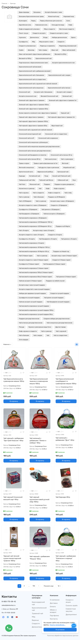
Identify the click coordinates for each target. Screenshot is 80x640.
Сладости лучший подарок (59, 293)
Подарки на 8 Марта (63, 226)
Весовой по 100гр (25, 58)
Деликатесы (34, 37)
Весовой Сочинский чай (49, 96)
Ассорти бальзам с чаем (53, 12)
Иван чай (54, 50)
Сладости (61, 42)
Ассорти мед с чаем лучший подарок (32, 285)
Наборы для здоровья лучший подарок (32, 293)
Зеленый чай (67, 96)
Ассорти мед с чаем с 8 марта (43, 230)
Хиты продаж (23, 340)
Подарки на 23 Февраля (56, 197)
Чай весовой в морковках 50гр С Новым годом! (35, 277)
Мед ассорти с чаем (46, 42)
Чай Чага (22, 184)
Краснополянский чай (44, 58)
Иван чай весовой (68, 50)
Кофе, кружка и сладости (28, 331)
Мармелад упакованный (67, 46)
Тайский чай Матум (46, 180)
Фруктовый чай (56, 126)
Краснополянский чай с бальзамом (31, 75)
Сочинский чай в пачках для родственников (35, 151)
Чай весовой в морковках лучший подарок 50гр (36, 314)
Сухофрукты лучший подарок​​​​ (29, 298)
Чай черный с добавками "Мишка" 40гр (40, 557)
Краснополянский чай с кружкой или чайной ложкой (38, 84)
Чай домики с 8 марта (69, 239)
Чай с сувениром (67, 159)
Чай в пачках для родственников (30, 323)
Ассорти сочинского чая (27, 96)
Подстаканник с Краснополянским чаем (33, 63)
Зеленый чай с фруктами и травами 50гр (33, 109)
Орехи (73, 37)
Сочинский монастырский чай (30, 134)
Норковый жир (68, 16)
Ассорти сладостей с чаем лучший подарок (34, 289)
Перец (33, 21)
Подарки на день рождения (64, 184)
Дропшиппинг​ (71, 614)
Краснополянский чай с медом (59, 75)
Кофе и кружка (59, 188)
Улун (74, 180)
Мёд (33, 42)
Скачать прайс (72, 606)
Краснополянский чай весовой (30, 67)
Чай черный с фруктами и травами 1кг (61, 117)
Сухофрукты (23, 42)
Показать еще (48, 586)
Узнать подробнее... (57, 625)
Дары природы (24, 12)
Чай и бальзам (39, 197)
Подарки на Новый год (61, 251)
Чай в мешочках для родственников (59, 323)
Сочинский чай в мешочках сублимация (33, 142)
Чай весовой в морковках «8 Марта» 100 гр (34, 247)
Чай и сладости (38, 193)
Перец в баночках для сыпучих (51, 21)
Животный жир (53, 16)
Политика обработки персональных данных (62, 635)
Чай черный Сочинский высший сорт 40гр (12, 498)
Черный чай (65, 113)
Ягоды (45, 37)
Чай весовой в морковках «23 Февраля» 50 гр (35, 226)
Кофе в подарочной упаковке (29, 29)
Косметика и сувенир (26, 188)
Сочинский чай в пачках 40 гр (61, 155)
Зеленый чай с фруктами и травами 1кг (63, 100)
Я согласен (60, 630)
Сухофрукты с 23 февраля (28, 209)
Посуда (21, 327)
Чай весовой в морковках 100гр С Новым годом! (35, 272)
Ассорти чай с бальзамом (43, 92)
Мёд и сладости (49, 29)
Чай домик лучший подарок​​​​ (54, 298)
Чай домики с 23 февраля (50, 209)
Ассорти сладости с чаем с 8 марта (31, 235)
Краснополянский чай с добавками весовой (34, 71)
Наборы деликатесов (59, 37)
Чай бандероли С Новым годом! (54, 264)
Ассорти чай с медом (64, 92)
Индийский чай (68, 167)
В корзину (14, 401)
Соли (68, 21)
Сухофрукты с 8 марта (27, 239)
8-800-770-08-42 (9, 601)
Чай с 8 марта (24, 230)
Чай (40, 188)
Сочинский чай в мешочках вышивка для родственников (39, 146)
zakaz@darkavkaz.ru (8, 605)
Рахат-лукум (23, 33)
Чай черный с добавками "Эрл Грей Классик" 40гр (13, 439)
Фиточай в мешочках (26, 167)
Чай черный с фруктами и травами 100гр (33, 121)
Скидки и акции (69, 601)
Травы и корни (24, 163)
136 (34, 586)
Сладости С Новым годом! (61, 260)
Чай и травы (43, 50)
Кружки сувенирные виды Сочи (40, 327)
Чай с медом (37, 335)
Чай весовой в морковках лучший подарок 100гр (36, 310)
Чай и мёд (67, 193)
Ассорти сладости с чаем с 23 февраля (32, 205)
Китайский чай (34, 176)
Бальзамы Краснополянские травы (31, 16)
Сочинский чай (24, 92)
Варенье (35, 620)
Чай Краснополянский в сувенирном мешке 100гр (13, 380)
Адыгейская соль (25, 25)
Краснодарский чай (38, 603)
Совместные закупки (71, 610)
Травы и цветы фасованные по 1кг (46, 163)
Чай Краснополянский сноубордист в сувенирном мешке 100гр (66, 381)
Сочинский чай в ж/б (26, 138)
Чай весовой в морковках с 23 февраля (33, 218)
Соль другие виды (58, 25)
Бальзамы (37, 12)
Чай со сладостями (60, 335)
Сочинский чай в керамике (48, 138)
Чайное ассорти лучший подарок (30, 302)
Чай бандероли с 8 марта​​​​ (48, 239)
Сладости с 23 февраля (59, 205)
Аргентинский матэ (26, 172)
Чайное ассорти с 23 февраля (54, 214)
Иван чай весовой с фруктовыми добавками (34, 54)
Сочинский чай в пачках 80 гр (29, 159)
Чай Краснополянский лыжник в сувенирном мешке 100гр (39, 381)
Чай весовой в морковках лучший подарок (34, 306)
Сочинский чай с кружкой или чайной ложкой (35, 130)
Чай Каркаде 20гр (63, 497)
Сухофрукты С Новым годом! (29, 264)
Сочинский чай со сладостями (56, 134)
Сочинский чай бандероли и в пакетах (32, 155)
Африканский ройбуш (45, 172)
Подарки (47, 184)
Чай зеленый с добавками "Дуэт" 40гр (65, 439)
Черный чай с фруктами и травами (31, 117)
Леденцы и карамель (47, 46)
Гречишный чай (62, 172)
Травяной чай (37, 613)
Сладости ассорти (39, 33)
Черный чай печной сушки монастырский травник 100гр (12, 558)
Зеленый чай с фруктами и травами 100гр (34, 105)
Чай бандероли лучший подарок (58, 302)
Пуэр (46, 176)
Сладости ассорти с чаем (59, 33)
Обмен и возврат (53, 611)
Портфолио (54, 616)
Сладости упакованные (27, 46)
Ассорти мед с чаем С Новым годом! (64, 256)
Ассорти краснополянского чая (63, 63)
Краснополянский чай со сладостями (32, 79)
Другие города (60, 327)
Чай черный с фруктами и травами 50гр (33, 126)
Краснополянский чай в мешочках (31, 88)
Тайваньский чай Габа (27, 180)
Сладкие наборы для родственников (56, 319)
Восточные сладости (66, 29)
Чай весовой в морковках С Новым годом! (33, 268)
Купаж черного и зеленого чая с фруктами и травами (37, 113)
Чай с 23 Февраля (25, 201)
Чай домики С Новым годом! (66, 277)
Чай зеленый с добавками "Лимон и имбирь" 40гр (38, 440)
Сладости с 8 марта (55, 235)
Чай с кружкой (61, 331)
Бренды (13, 3)
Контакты (54, 619)
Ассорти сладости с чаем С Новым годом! (33, 260)
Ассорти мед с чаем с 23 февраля (62, 201)
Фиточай (65, 163)
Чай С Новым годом (25, 256)
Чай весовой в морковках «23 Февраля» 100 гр (35, 222)
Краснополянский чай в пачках (59, 88)
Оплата (53, 607)
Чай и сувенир (24, 197)
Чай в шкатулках (51, 159)
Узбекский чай (63, 180)
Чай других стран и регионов (48, 167)
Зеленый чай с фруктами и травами (31, 100)
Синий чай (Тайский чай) (61, 176)
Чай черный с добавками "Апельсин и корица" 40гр (66, 558)
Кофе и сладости (54, 193)
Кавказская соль (41, 25)
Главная (4, 3)
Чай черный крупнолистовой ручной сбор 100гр (39, 499)
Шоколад (31, 50)
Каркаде (22, 176)
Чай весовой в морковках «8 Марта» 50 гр (34, 251)
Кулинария (23, 21)
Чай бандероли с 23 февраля (29, 214)
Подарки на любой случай (55, 281)
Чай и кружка (24, 193)
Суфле (21, 50)
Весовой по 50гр (60, 54)
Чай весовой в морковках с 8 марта (31, 243)
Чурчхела (22, 37)
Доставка (54, 603)
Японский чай (35, 184)
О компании (54, 600)
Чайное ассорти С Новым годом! (30, 281)
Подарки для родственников (29, 319)
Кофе (70, 25)
